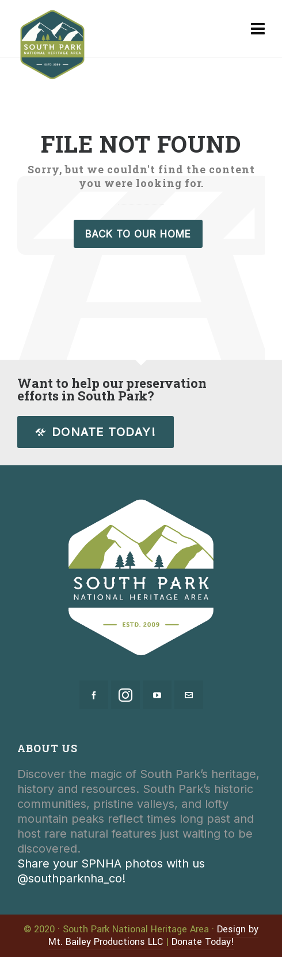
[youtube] (157, 694)
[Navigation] (258, 28)
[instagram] (125, 694)
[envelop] (188, 694)
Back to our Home (138, 234)
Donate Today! (95, 432)
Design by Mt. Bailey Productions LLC (153, 935)
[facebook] (93, 694)
